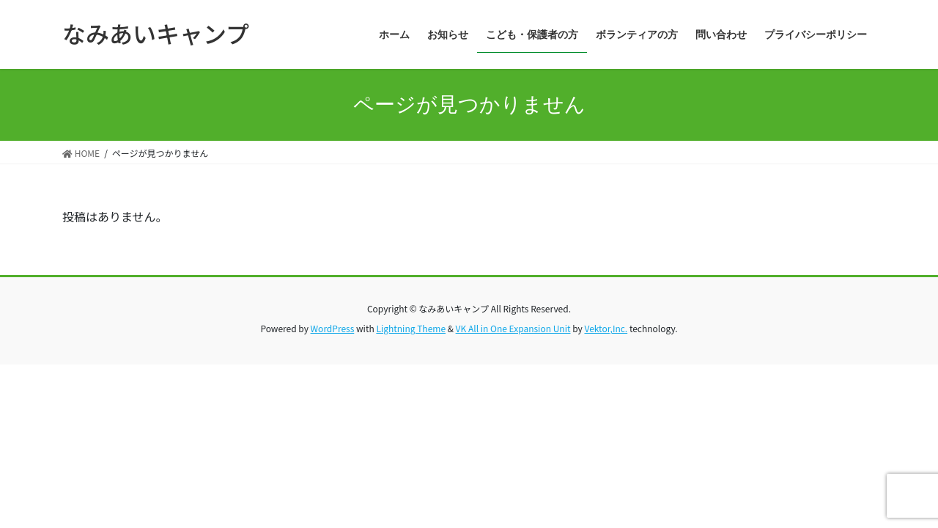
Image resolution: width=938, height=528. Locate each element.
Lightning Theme (411, 328)
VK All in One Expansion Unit (513, 328)
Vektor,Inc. (605, 328)
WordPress (333, 328)
